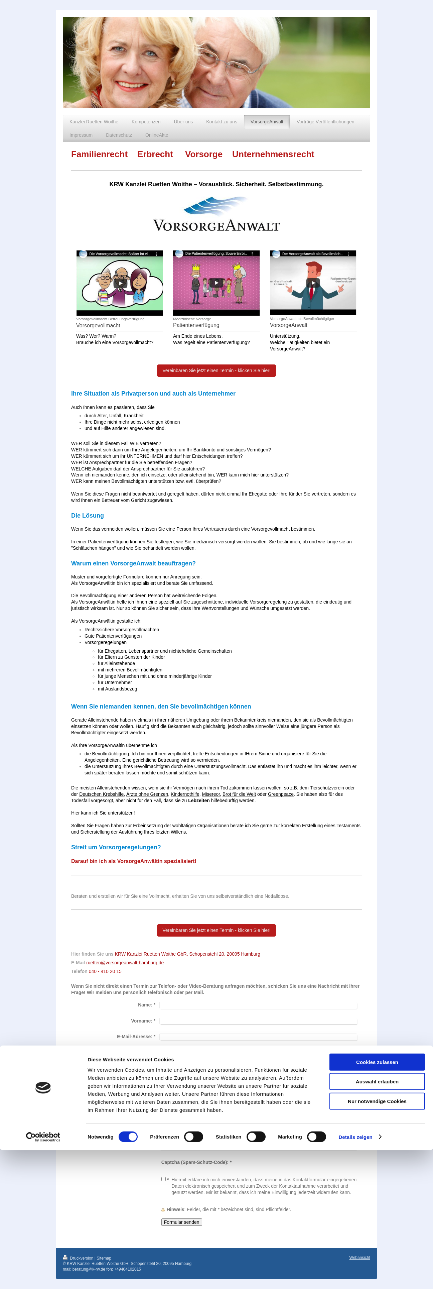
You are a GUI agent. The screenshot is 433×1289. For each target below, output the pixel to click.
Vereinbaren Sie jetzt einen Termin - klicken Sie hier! (216, 370)
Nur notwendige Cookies (377, 1240)
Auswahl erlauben (377, 1220)
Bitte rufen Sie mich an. (195, 1068)
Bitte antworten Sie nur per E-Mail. (207, 1082)
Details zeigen (355, 1276)
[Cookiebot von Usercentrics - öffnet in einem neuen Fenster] (43, 1276)
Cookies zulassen (377, 1201)
